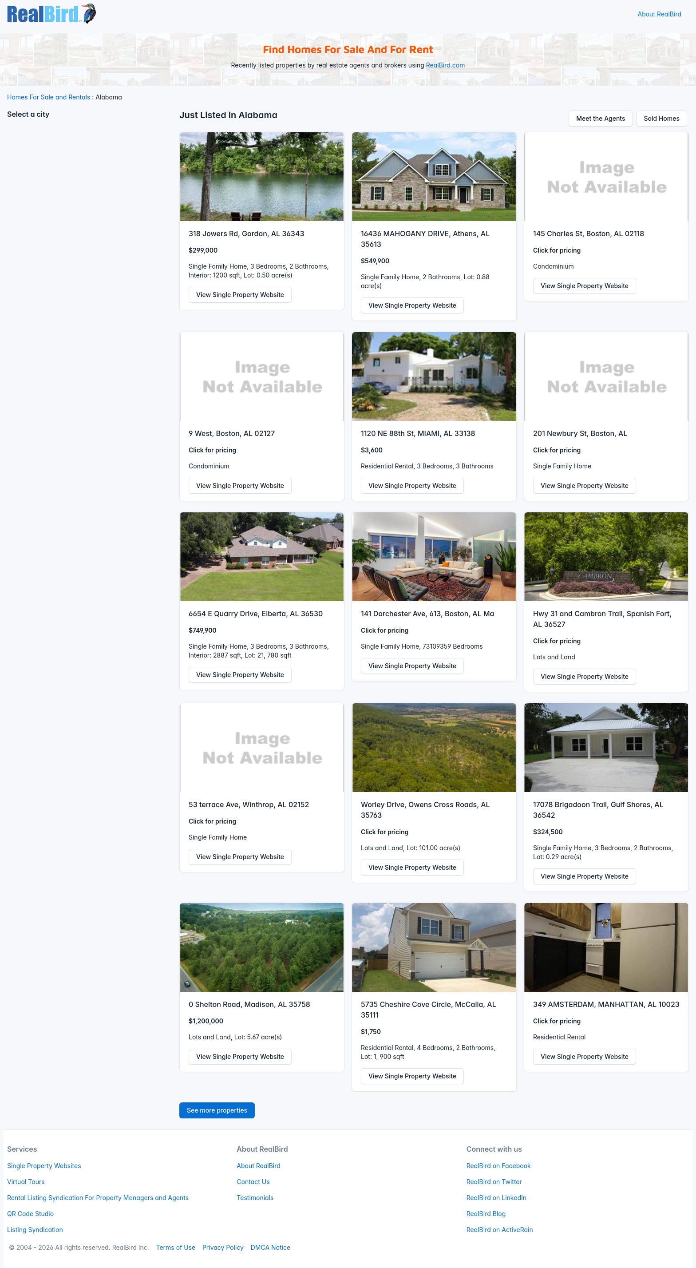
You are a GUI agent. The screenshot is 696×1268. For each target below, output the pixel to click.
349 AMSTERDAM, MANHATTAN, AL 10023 (606, 1004)
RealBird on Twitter (494, 1181)
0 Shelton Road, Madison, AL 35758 (249, 1004)
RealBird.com (445, 65)
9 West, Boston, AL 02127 (232, 433)
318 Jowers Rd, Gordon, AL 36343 (246, 233)
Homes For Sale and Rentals (48, 97)
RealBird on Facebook (499, 1165)
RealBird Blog (486, 1213)
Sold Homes (662, 118)
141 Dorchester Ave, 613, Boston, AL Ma (427, 613)
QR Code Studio (30, 1213)
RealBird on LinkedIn (496, 1197)
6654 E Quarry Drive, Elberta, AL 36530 (256, 613)
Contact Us (253, 1181)
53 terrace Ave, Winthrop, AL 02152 (249, 804)
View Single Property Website (240, 294)
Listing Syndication (35, 1229)
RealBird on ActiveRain (500, 1229)
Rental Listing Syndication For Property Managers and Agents (98, 1197)
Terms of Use (175, 1247)
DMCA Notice (270, 1247)
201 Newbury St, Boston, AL (580, 433)
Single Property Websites (44, 1165)
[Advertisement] (89, 189)
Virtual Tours (26, 1181)
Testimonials (255, 1197)
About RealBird (659, 14)
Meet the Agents (600, 118)
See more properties (217, 1110)
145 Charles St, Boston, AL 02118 (588, 233)
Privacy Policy (223, 1247)
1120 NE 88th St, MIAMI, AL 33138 (418, 433)
